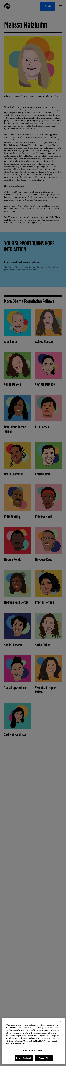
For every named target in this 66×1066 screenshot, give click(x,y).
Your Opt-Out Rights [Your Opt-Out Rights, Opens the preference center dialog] (32, 1050)
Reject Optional (23, 1058)
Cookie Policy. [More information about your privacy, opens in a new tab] (19, 1044)
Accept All (43, 1058)
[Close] (60, 1021)
